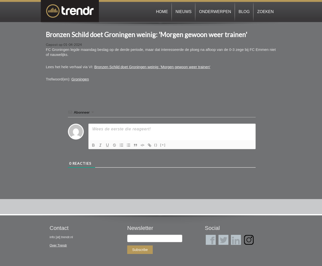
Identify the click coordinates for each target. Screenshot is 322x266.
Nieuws (184, 12)
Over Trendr (58, 245)
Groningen (80, 79)
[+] (163, 145)
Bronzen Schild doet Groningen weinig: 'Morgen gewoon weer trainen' (146, 35)
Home (162, 12)
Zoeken (265, 12)
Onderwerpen (215, 12)
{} (156, 145)
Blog (244, 12)
